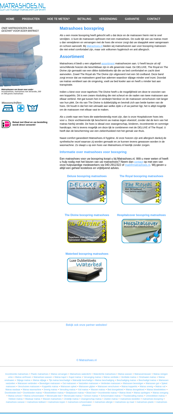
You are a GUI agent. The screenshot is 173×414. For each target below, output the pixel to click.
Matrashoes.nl (95, 46)
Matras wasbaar (13, 389)
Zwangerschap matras (91, 399)
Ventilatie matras (128, 377)
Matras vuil (160, 386)
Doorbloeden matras (32, 393)
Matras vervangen (59, 374)
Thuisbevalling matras (133, 396)
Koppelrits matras (50, 386)
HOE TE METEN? (58, 18)
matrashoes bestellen (130, 399)
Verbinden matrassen (110, 383)
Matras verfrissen (23, 377)
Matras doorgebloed (135, 389)
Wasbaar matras (32, 399)
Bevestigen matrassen (49, 383)
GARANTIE (132, 18)
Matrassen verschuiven (108, 386)
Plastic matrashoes (39, 374)
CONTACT (153, 18)
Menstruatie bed (54, 396)
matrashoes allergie (103, 402)
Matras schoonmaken (34, 396)
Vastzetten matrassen (88, 383)
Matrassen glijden (87, 386)
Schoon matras (91, 396)
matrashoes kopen (56, 402)
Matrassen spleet (68, 386)
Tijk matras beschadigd (59, 380)
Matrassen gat (152, 383)
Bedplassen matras (75, 393)
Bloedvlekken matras (54, 393)
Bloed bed (91, 393)
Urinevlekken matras (155, 396)
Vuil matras (83, 389)
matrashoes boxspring (153, 399)
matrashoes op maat (124, 402)
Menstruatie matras (73, 396)
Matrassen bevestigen (133, 383)
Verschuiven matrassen (29, 386)
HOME (10, 18)
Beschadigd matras (147, 380)
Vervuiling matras (68, 389)
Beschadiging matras (126, 380)
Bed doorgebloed (115, 389)
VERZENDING (108, 18)
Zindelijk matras (71, 399)
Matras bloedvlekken (156, 389)
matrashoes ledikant (36, 402)
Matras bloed (125, 393)
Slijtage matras (23, 380)
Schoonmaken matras (111, 396)
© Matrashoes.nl (86, 360)
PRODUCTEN (30, 18)
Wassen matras (98, 389)
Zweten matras (111, 399)
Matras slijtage (39, 380)
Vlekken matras (15, 399)
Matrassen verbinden (27, 383)
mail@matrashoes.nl (137, 164)
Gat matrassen (69, 383)
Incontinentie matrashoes (16, 374)
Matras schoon (15, 396)
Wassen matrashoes (52, 399)
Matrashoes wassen (43, 377)
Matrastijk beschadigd (82, 380)
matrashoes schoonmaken (80, 402)
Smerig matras (50, 389)
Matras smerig (146, 386)
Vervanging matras (92, 377)
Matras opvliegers (142, 393)
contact (138, 161)
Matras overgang (160, 393)
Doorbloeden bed (13, 393)
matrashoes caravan (15, 402)
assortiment (108, 63)
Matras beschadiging (104, 380)
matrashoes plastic (145, 402)
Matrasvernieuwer (142, 374)
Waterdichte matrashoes (104, 374)
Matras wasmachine (32, 389)
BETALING (84, 18)
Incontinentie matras (107, 393)
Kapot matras (75, 377)
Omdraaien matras (147, 377)
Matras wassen (125, 374)
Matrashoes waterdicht (80, 374)
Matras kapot (60, 377)
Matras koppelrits (129, 386)
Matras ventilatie (111, 377)
